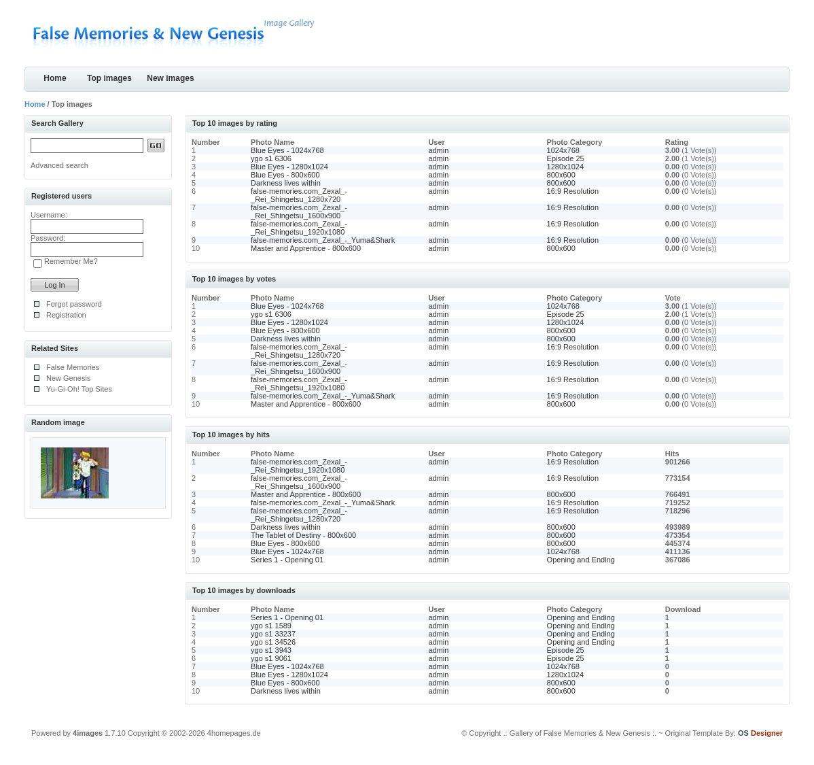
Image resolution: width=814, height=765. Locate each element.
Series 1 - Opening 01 (287, 560)
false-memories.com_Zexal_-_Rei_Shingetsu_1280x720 (299, 195)
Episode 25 (565, 158)
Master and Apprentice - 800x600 (306, 248)
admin (438, 150)
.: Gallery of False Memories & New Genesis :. (579, 733)
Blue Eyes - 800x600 (285, 175)
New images (170, 78)
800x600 (561, 175)
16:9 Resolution (573, 191)
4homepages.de (234, 733)
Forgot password (74, 304)
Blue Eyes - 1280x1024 (289, 167)
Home (54, 78)
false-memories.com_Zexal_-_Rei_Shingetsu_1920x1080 (299, 228)
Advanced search (59, 165)
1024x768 (563, 150)
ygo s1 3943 (271, 650)
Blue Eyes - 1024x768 (287, 150)
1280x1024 (565, 167)
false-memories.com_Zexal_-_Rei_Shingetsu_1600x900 (299, 211)
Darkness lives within (286, 183)
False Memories (72, 367)
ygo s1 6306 (271, 158)
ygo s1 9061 (271, 658)
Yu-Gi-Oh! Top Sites (79, 389)
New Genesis (68, 378)
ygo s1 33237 (273, 634)
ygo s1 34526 (273, 642)
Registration (66, 315)
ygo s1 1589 (271, 626)
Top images (109, 78)
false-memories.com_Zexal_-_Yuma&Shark (323, 240)
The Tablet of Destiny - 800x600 (303, 535)
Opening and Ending (581, 560)
